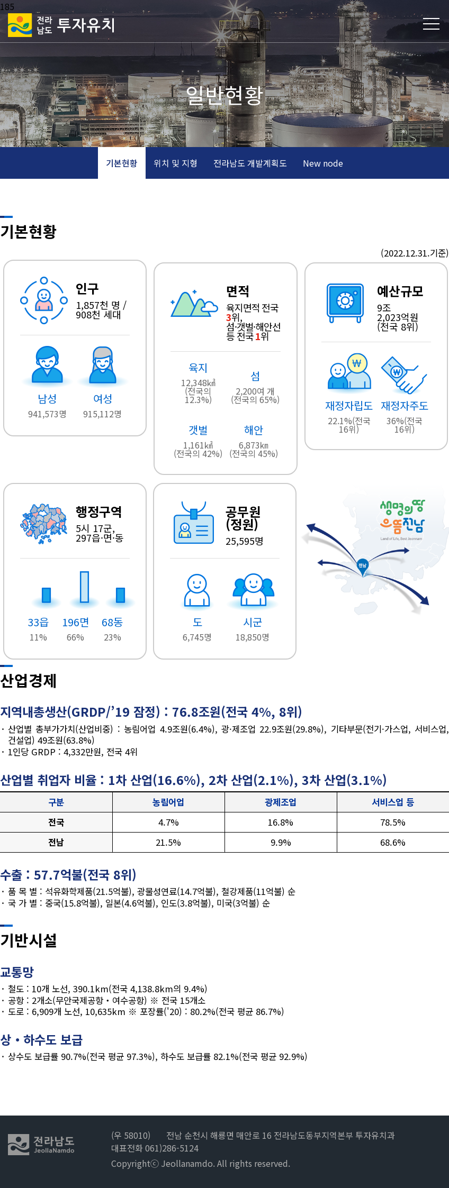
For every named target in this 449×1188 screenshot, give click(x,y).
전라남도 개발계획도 (250, 163)
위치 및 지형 (175, 163)
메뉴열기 (432, 24)
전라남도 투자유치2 (61, 25)
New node (323, 163)
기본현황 (122, 163)
